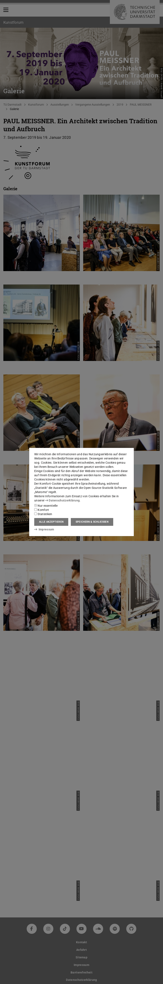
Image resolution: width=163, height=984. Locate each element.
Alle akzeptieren (51, 521)
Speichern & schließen (92, 521)
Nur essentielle (46, 505)
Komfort (41, 510)
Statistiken (43, 514)
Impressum (44, 529)
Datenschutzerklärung (62, 500)
